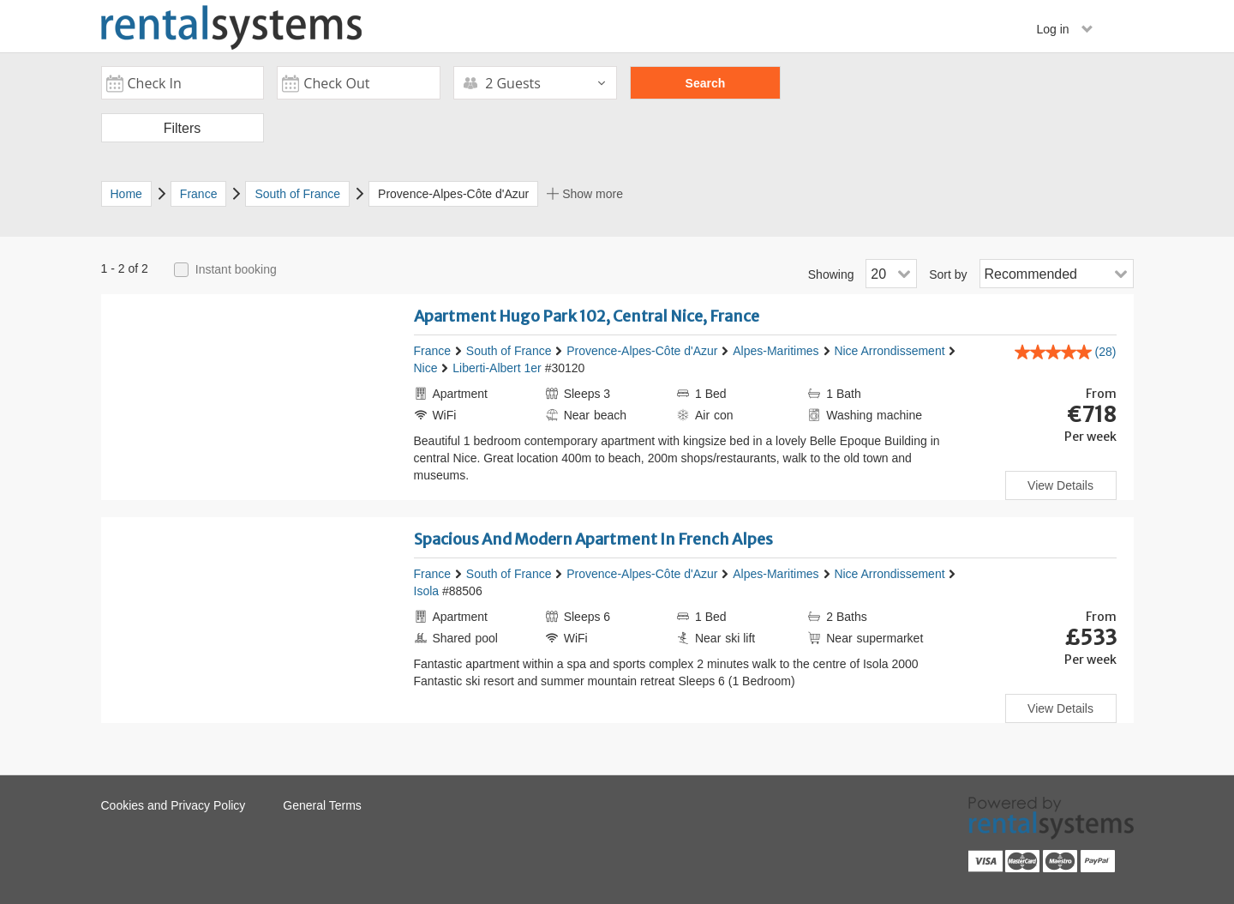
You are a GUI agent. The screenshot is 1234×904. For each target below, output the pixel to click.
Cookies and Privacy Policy (173, 805)
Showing (831, 274)
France (433, 351)
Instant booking (236, 269)
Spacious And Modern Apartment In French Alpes (593, 539)
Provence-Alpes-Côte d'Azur (641, 351)
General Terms (322, 805)
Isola (427, 591)
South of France (509, 351)
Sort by (948, 274)
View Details (1060, 485)
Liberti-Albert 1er (497, 368)
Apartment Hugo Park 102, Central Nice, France (586, 316)
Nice (426, 368)
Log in (1064, 29)
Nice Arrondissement (889, 351)
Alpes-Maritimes (775, 351)
